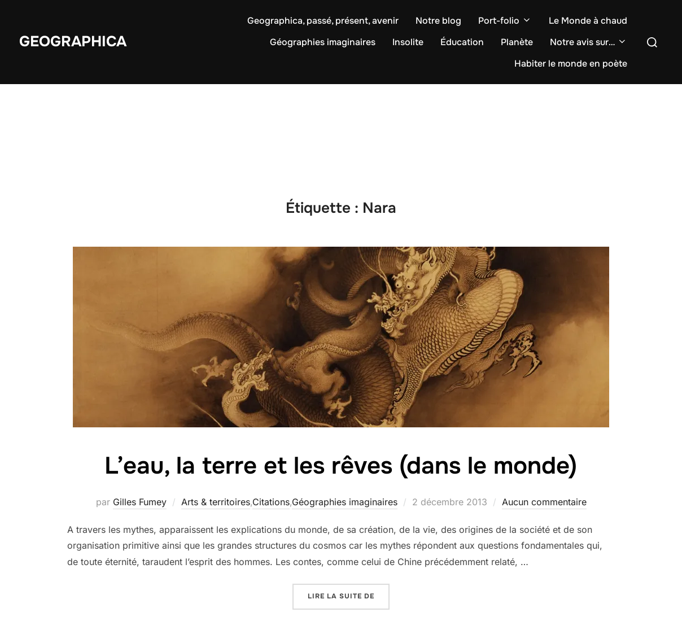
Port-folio (505, 21)
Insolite (407, 42)
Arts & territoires (215, 502)
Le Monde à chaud (588, 21)
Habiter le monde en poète (570, 63)
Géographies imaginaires (322, 42)
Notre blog (438, 21)
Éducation (462, 42)
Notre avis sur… (588, 42)
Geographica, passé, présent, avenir (323, 21)
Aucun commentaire (544, 502)
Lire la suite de (349, 595)
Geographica (72, 41)
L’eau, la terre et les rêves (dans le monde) (340, 465)
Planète (517, 42)
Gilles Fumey (140, 502)
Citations (271, 502)
